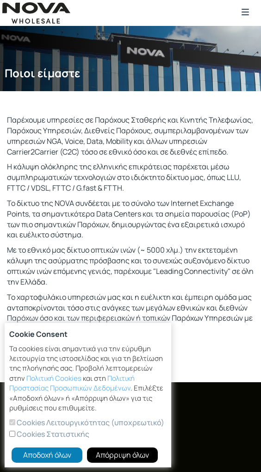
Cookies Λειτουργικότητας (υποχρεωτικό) (89, 422)
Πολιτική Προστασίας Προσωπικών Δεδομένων (72, 383)
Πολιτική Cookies (53, 378)
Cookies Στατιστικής (52, 434)
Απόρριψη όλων (122, 455)
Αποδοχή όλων (47, 455)
